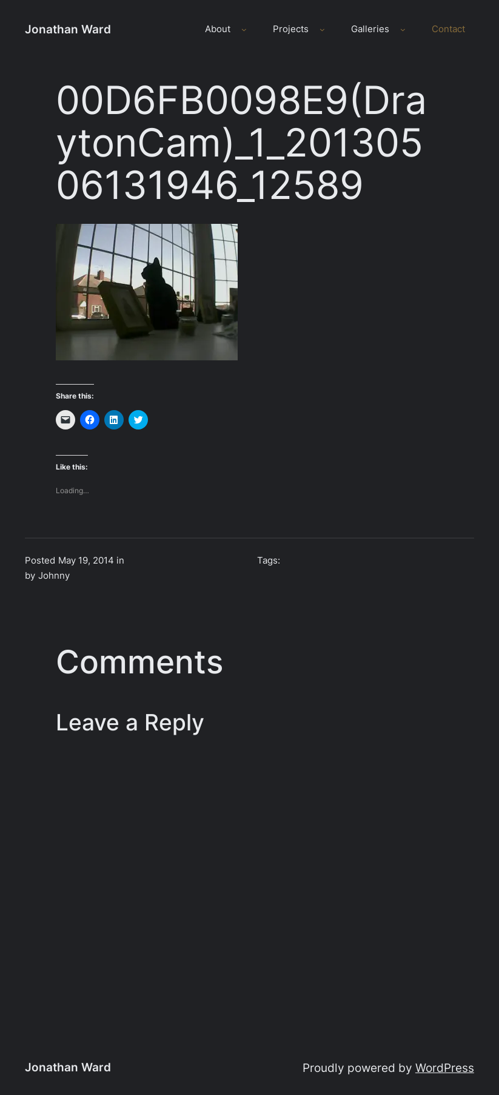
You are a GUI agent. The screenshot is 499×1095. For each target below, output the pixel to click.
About (217, 29)
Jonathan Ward (68, 29)
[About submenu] (244, 29)
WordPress (444, 1067)
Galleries (370, 29)
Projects (291, 29)
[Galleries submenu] (403, 29)
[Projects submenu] (322, 29)
